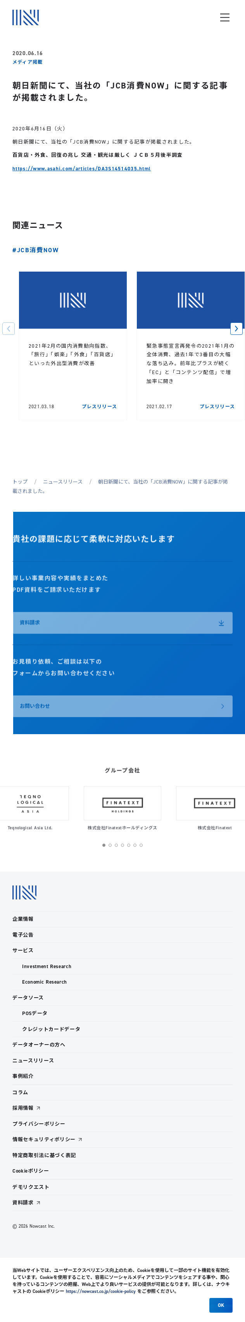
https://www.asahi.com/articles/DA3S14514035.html (81, 168)
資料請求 (23, 1202)
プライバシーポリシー (39, 1124)
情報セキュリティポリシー (44, 1139)
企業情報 (23, 919)
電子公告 (23, 935)
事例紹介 (23, 1076)
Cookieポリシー (30, 1171)
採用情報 (23, 1108)
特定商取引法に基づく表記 (44, 1155)
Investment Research (46, 966)
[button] (8, 328)
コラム (20, 1092)
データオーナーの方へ (39, 1044)
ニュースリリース (33, 1060)
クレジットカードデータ (51, 1029)
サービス (23, 950)
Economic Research (44, 982)
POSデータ (35, 1013)
